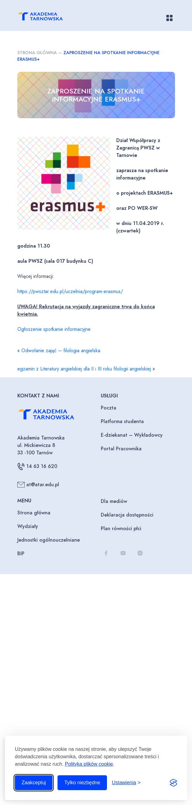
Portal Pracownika (121, 448)
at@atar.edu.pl (38, 484)
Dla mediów (114, 501)
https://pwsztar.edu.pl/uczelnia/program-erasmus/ (70, 291)
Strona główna (37, 53)
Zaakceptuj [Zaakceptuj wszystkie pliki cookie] (34, 782)
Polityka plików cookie (89, 764)
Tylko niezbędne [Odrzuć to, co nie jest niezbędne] (82, 782)
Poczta (108, 407)
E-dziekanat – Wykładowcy (132, 435)
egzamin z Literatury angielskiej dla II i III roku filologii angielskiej (84, 368)
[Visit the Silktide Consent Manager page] (173, 782)
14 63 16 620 (37, 466)
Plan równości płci (121, 528)
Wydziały (27, 526)
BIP (20, 553)
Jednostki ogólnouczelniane (48, 539)
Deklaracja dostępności (127, 514)
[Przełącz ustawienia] (126, 782)
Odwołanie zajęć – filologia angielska (60, 350)
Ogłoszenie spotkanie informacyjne (54, 329)
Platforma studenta (122, 421)
